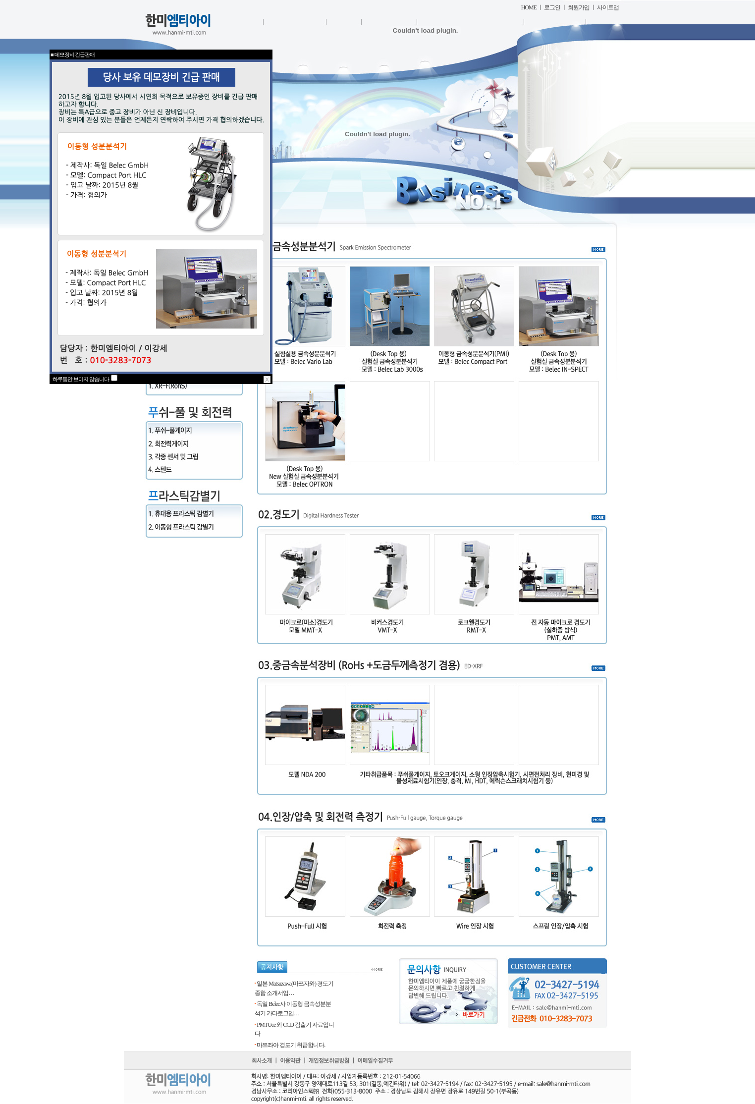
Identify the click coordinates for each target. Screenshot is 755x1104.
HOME (529, 7)
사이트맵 (608, 7)
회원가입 (579, 7)
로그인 (552, 7)
